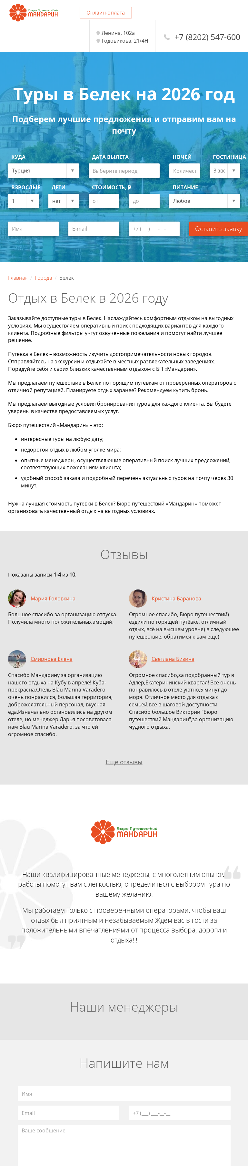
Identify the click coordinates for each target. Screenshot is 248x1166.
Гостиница (226, 157)
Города (43, 277)
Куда (18, 157)
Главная (17, 277)
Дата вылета (110, 157)
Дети (58, 187)
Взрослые (25, 187)
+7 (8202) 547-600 (207, 37)
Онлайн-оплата (105, 12)
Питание (185, 187)
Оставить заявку (218, 228)
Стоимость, (111, 187)
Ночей (182, 157)
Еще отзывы (124, 761)
